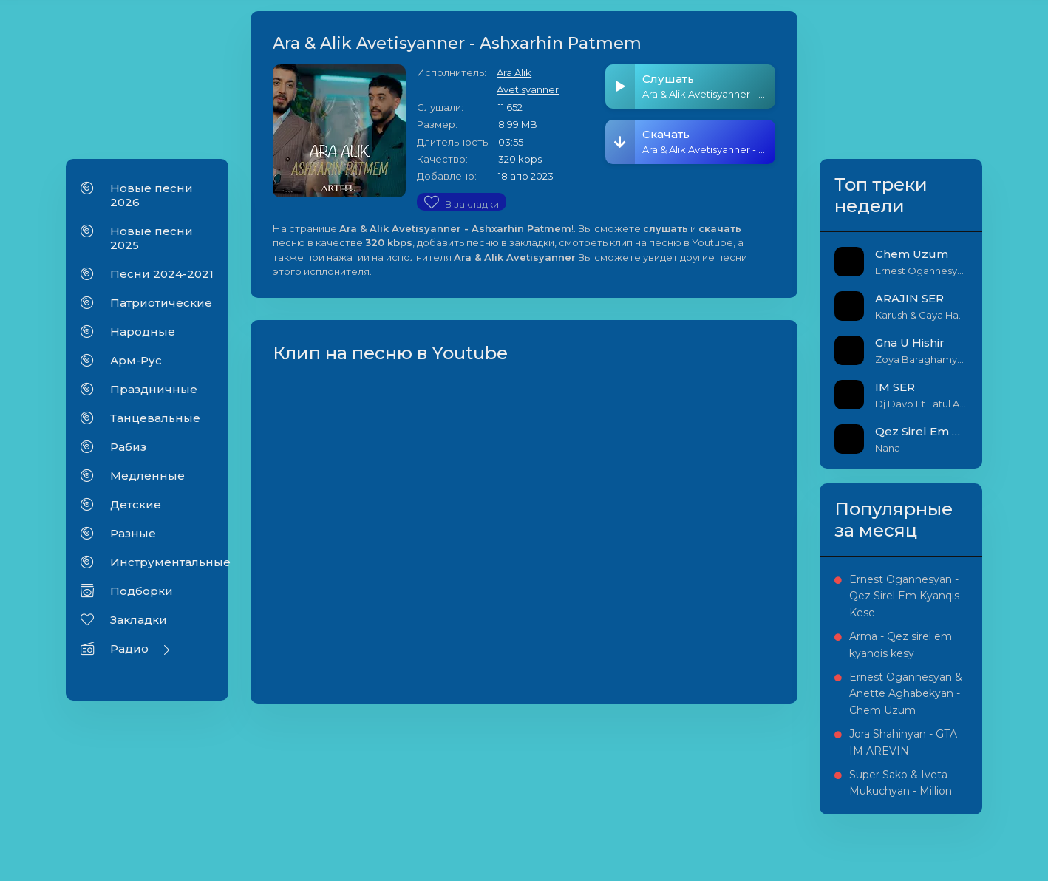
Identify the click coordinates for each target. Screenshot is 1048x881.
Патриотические (161, 303)
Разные (133, 533)
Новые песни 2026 (151, 195)
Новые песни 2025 (151, 238)
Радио (129, 649)
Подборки (141, 591)
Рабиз (128, 447)
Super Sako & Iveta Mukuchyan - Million (900, 782)
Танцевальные (155, 418)
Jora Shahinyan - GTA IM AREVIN (903, 742)
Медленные (147, 476)
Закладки (138, 620)
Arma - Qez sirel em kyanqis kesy (900, 644)
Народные (142, 331)
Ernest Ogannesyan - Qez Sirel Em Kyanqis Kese (904, 596)
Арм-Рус (136, 360)
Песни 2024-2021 (162, 274)
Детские (135, 504)
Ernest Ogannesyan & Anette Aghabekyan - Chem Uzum (905, 693)
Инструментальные (162, 562)
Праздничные (153, 389)
